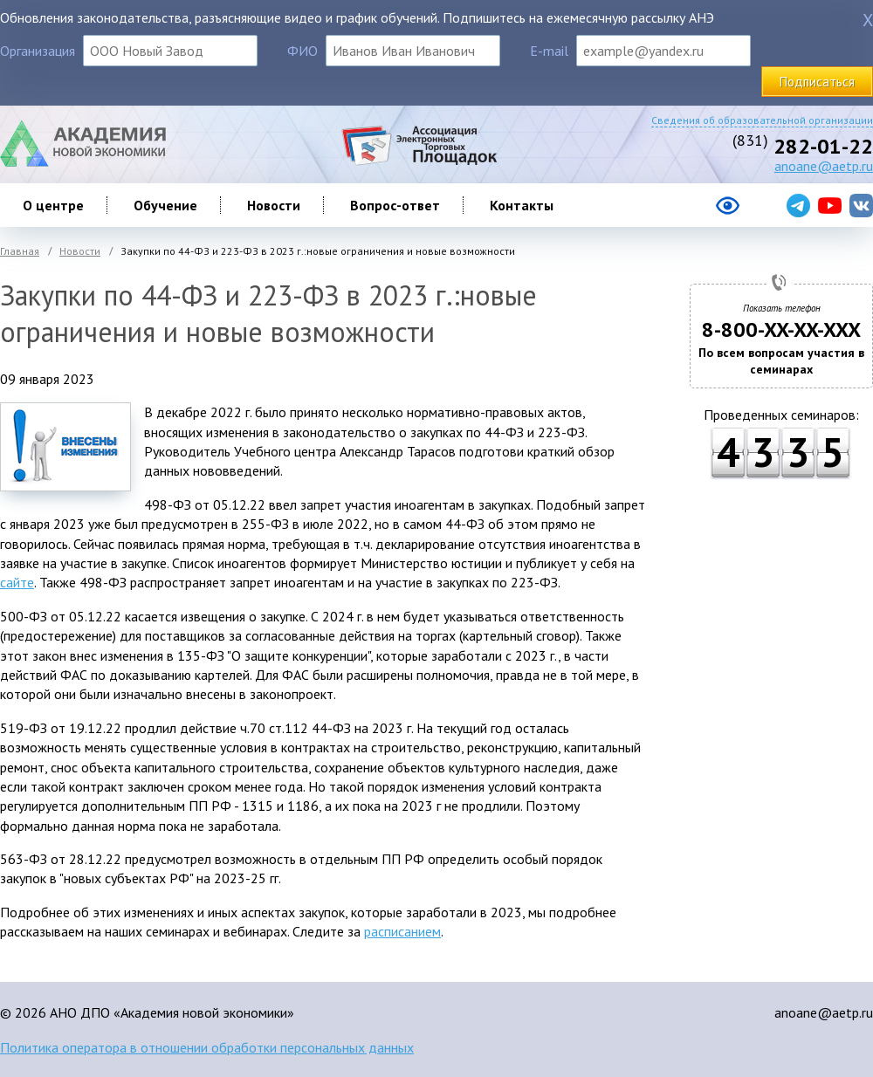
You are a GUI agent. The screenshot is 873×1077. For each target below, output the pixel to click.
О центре (53, 205)
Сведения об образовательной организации (762, 120)
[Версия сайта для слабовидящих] (657, 212)
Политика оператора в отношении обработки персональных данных (207, 1047)
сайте (17, 582)
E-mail (549, 50)
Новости (273, 205)
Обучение (165, 205)
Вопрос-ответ (395, 205)
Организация (37, 50)
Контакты (521, 205)
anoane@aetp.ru (823, 166)
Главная (19, 250)
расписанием (402, 931)
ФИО (302, 50)
